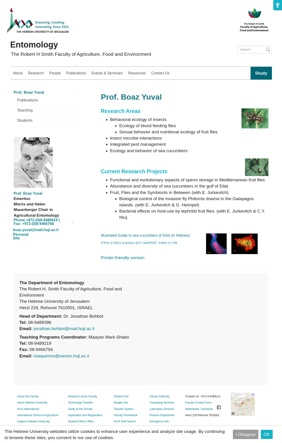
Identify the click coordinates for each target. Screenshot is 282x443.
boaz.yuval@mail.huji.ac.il (36, 230)
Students (25, 120)
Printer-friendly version (123, 257)
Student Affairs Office (81, 421)
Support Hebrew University (33, 421)
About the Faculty (28, 396)
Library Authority (160, 396)
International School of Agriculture (37, 415)
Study (261, 73)
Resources (137, 73)
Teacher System (124, 409)
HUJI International (28, 409)
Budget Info (121, 402)
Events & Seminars (107, 73)
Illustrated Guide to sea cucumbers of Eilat (145, 235)
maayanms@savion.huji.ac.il (61, 355)
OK (267, 434)
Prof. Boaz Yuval (29, 92)
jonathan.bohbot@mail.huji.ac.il (64, 328)
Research (36, 73)
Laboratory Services (162, 409)
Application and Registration (85, 415)
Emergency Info (159, 421)
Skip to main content (19, 3)
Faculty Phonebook (125, 415)
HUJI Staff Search (125, 421)
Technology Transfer (80, 402)
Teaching (25, 110)
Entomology (34, 44)
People (55, 73)
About (18, 73)
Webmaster (192, 409)
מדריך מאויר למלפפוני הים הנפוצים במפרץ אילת (139, 243)
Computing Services (162, 402)
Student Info (121, 396)
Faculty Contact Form (198, 402)
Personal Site (21, 236)
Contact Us (160, 73)
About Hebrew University (32, 402)
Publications (76, 73)
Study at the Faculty (80, 409)
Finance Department (162, 415)
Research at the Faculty (82, 396)
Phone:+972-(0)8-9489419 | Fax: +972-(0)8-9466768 (37, 222)
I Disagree (246, 434)
